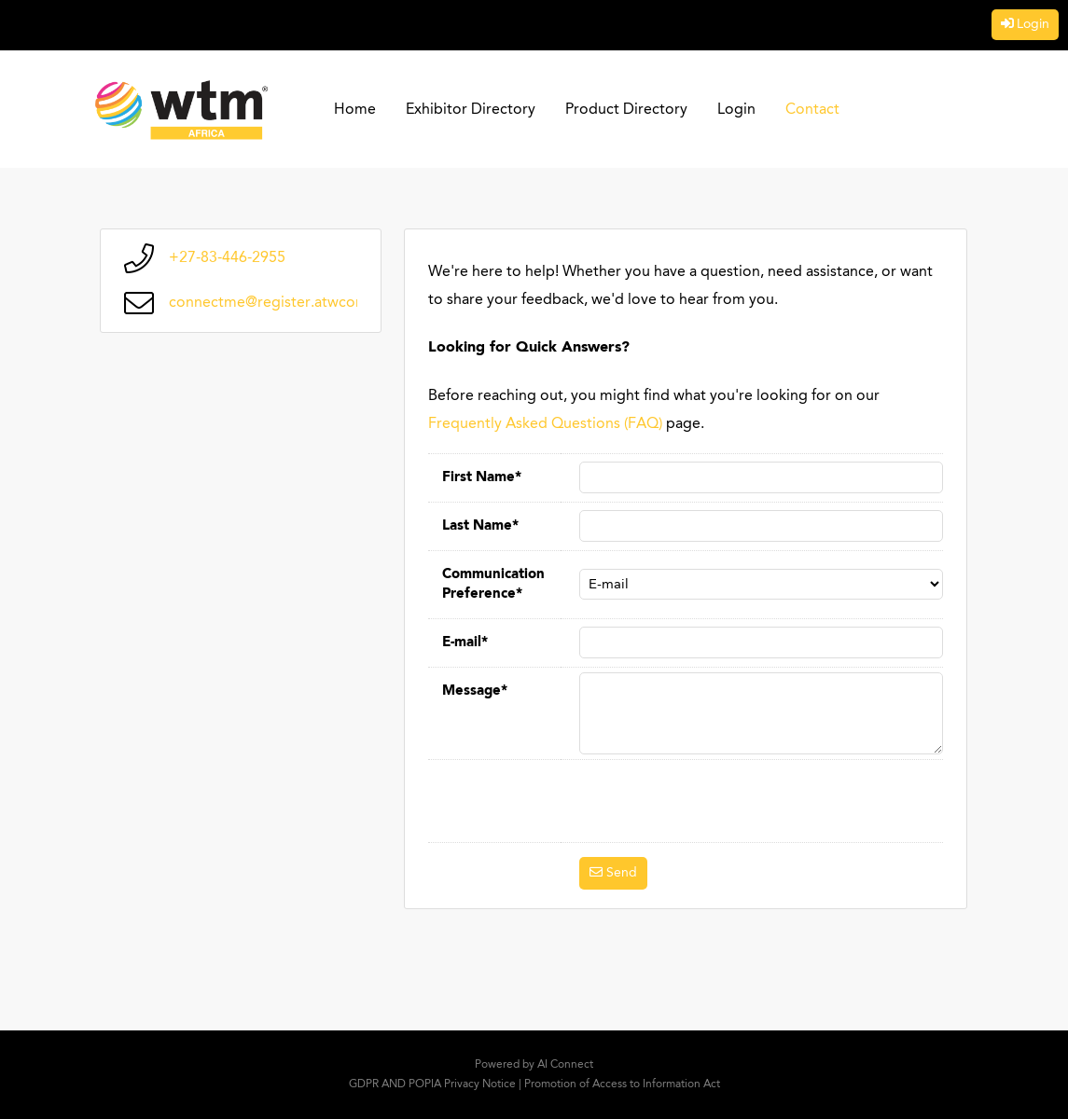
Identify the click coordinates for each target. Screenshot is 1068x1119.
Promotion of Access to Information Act (622, 1084)
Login (1033, 24)
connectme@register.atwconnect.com (298, 303)
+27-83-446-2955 (227, 258)
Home (355, 110)
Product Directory (626, 110)
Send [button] (621, 872)
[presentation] (721, 801)
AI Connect (565, 1065)
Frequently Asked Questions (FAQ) (545, 424)
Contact (812, 110)
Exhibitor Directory (470, 110)
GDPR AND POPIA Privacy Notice (432, 1084)
